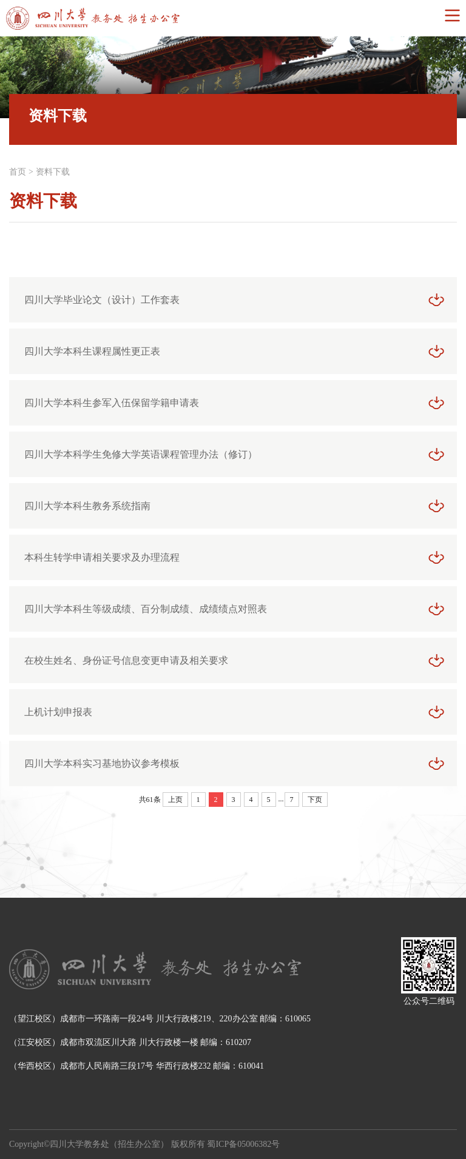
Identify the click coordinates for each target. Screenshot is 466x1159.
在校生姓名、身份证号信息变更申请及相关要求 (126, 660)
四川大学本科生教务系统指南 (87, 506)
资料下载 (53, 171)
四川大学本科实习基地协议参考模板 (102, 763)
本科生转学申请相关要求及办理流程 (102, 557)
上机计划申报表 (58, 712)
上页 (175, 799)
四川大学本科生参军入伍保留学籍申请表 (111, 403)
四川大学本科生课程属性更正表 (92, 351)
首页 (17, 171)
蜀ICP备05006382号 (243, 1144)
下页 (315, 799)
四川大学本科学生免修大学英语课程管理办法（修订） (140, 454)
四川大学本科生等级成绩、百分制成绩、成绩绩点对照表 (145, 609)
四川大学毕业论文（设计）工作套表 (102, 300)
